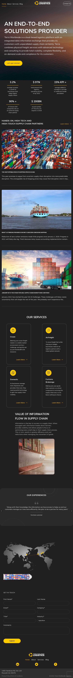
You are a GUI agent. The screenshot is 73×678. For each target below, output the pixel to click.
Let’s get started (13, 63)
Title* (5, 616)
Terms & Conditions (17, 676)
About (9, 4)
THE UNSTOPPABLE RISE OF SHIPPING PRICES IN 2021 (18, 172)
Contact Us (67, 4)
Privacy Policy (6, 676)
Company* (41, 608)
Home (4, 4)
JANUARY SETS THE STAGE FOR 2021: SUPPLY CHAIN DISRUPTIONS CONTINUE (25, 293)
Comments (7, 625)
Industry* (40, 616)
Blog (21, 4)
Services (15, 4)
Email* (5, 608)
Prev (1, 511)
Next (71, 511)
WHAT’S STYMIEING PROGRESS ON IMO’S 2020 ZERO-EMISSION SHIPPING (24, 232)
